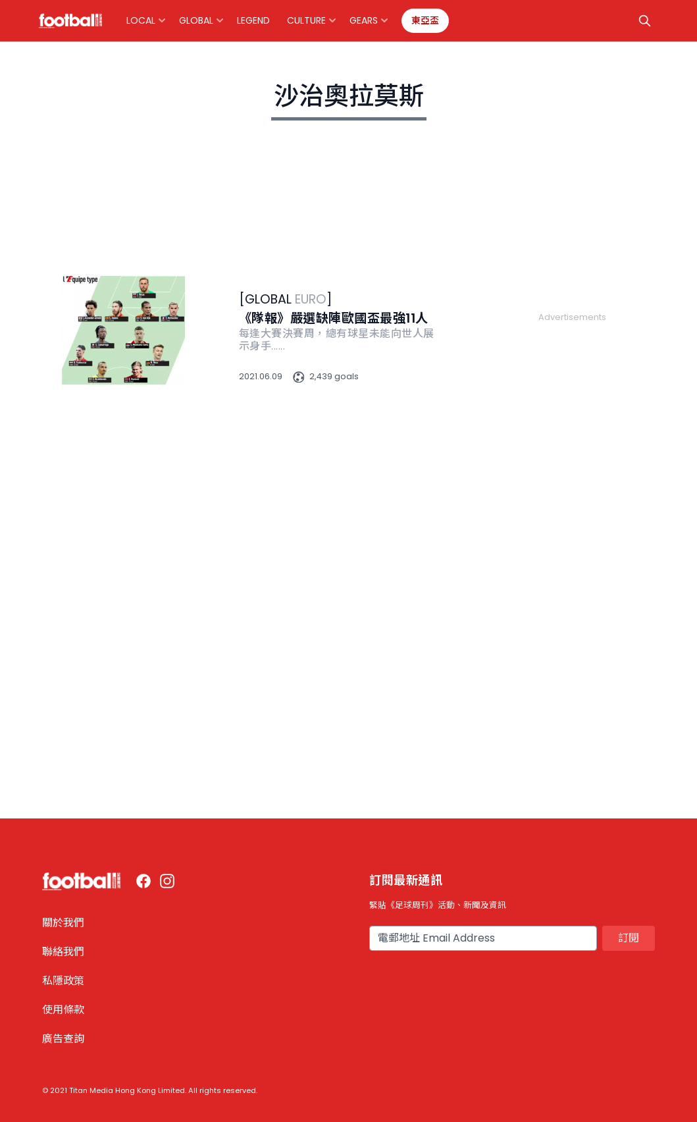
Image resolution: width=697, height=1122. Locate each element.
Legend (253, 20)
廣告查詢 (63, 1038)
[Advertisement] (572, 521)
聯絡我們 (63, 951)
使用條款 (63, 1009)
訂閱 (628, 938)
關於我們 (63, 922)
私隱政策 (63, 980)
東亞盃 (425, 20)
